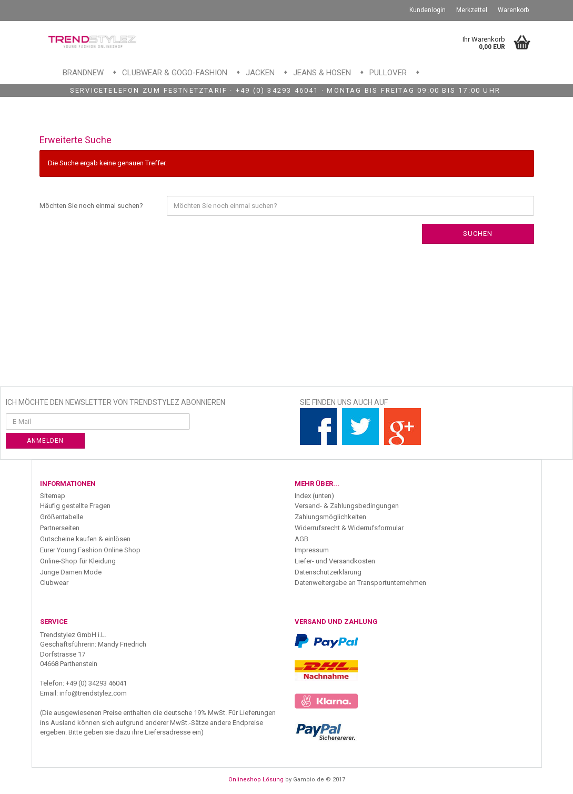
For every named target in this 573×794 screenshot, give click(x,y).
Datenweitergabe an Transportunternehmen (360, 583)
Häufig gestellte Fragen (75, 506)
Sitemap (52, 496)
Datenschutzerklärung (328, 572)
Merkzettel (471, 10)
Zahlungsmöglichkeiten (330, 517)
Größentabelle (61, 517)
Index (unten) (314, 496)
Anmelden (45, 440)
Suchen (477, 233)
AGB (301, 539)
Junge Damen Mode (71, 572)
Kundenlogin (427, 10)
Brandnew (83, 72)
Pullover (388, 72)
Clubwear (54, 583)
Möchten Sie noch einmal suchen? (91, 206)
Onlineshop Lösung (256, 779)
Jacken (260, 72)
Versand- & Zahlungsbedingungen (347, 506)
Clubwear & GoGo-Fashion (174, 72)
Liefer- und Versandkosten (335, 561)
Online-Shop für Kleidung (78, 561)
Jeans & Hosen (322, 72)
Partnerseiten (59, 528)
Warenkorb (513, 10)
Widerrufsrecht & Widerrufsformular (349, 528)
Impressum (312, 550)
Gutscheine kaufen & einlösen (85, 539)
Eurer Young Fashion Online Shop (90, 550)
